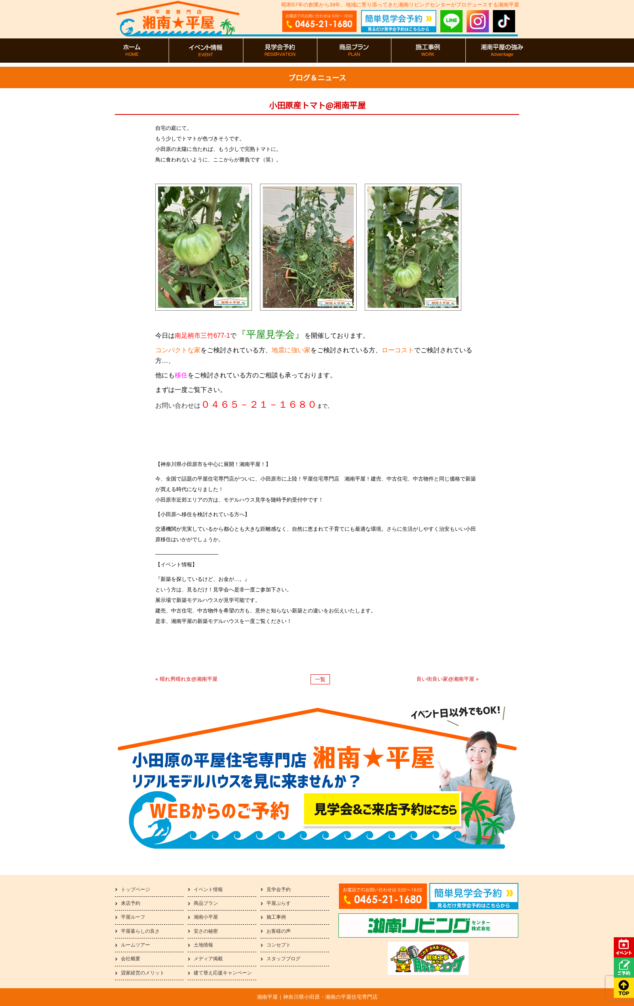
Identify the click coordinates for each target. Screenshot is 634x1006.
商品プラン (206, 903)
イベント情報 (208, 889)
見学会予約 (278, 889)
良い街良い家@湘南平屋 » (447, 679)
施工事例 (276, 917)
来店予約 (130, 903)
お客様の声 (278, 931)
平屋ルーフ (133, 917)
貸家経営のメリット (143, 973)
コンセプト (278, 945)
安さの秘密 (206, 931)
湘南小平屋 (206, 917)
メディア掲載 (208, 959)
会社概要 (130, 959)
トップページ (135, 889)
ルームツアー (135, 945)
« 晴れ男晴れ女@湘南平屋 (186, 679)
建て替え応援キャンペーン (223, 973)
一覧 (320, 679)
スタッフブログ (283, 959)
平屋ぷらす (278, 903)
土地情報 (203, 945)
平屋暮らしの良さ (140, 931)
